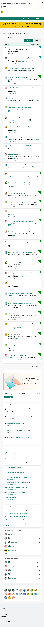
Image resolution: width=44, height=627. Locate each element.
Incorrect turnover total (13, 154)
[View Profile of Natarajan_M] (33, 176)
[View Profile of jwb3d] (10, 195)
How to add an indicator (13, 283)
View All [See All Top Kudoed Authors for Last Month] (6, 581)
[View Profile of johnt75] (17, 338)
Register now (26, 26)
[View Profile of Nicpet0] (10, 264)
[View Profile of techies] (32, 70)
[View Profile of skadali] (36, 204)
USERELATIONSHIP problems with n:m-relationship (19, 107)
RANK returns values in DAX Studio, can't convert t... (21, 221)
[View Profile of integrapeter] (11, 167)
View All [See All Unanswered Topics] (6, 443)
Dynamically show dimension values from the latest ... (21, 345)
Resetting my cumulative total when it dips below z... (20, 126)
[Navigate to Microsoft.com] (4, 12)
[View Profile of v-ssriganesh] (20, 276)
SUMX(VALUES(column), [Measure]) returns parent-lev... (20, 68)
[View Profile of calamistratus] (12, 100)
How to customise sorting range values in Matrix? (19, 137)
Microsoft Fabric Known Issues (15, 47)
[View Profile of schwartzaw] (11, 244)
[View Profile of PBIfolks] (10, 204)
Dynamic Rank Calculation (15, 334)
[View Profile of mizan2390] (15, 359)
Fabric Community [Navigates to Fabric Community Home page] (15, 12)
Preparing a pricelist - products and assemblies (20, 273)
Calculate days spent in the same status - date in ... (15, 457)
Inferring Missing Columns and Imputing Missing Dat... (20, 145)
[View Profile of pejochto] (11, 315)
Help (33, 18)
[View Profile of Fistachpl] (11, 156)
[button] (28, 40)
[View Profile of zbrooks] (10, 128)
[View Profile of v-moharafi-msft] (35, 139)
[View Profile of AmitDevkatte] (21, 61)
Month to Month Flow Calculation (17, 355)
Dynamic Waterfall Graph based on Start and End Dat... (18, 416)
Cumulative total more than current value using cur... (21, 293)
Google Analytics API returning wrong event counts (17, 409)
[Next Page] (40, 366)
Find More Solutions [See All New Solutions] (6, 502)
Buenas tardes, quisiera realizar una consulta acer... (21, 303)
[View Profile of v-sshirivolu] (14, 130)
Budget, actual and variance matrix (17, 174)
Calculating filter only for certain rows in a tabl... (19, 98)
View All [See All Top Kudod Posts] (6, 525)
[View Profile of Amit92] (10, 336)
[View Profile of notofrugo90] (11, 79)
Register (24, 18)
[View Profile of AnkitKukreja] (36, 100)
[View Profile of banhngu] (11, 89)
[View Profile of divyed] (11, 245)
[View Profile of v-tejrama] (14, 235)
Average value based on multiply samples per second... (20, 164)
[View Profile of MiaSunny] (11, 254)
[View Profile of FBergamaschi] (13, 110)
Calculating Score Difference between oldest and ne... (20, 87)
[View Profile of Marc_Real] (11, 305)
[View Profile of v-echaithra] (20, 307)
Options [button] (36, 40)
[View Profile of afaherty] (11, 212)
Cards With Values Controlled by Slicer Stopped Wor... (18, 437)
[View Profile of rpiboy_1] (11, 223)
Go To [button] (37, 18)
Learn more (3, 7)
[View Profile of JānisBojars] (11, 347)
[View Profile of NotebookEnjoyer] (12, 109)
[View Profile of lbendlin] (12, 81)
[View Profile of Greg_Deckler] (12, 60)
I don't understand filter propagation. (17, 77)
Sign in (29, 18)
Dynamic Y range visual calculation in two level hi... (19, 231)
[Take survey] (8, 397)
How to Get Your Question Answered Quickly (18, 58)
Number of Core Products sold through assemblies (20, 324)
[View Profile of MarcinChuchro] (12, 326)
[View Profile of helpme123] (11, 176)
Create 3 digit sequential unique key (17, 193)
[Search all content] (27, 21)
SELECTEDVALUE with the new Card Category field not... (21, 242)
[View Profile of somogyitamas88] (12, 233)
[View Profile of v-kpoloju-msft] (15, 91)
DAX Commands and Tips (10, 453)
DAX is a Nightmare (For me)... (16, 313)
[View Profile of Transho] (10, 357)
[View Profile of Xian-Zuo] (11, 70)
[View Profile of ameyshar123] (12, 184)
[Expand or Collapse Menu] (2, 15)
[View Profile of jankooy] (10, 295)
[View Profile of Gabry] (35, 167)
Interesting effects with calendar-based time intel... (19, 117)
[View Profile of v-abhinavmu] (15, 158)
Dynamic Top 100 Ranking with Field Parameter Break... (20, 182)
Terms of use (3, 616)
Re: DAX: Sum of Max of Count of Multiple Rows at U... (16, 513)
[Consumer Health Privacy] (22, 623)
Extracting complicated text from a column (18, 211)
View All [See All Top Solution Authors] (6, 553)
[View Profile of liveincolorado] (12, 148)
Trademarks (3, 618)
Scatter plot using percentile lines (13, 423)
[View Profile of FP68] (10, 285)
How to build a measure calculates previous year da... (21, 252)
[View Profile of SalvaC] (10, 120)
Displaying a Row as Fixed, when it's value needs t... (16, 430)
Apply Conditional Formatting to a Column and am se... (21, 202)
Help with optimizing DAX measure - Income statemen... (21, 262)
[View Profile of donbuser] (15, 317)
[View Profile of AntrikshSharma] (13, 186)
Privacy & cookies (4, 614)
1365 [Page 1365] (36, 366)
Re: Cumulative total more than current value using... (16, 519)
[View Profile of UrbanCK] (11, 139)
